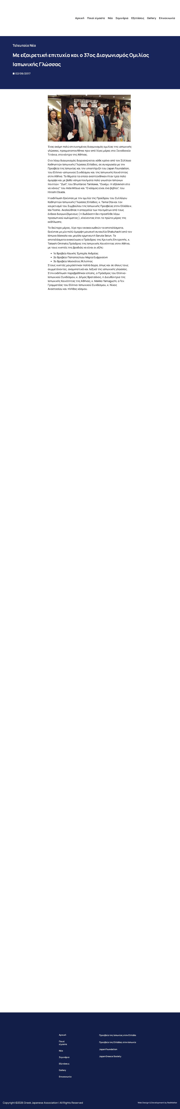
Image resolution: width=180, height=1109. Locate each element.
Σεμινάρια (122, 18)
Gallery (151, 18)
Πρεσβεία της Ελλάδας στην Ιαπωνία (117, 1042)
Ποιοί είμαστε (96, 18)
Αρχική (79, 18)
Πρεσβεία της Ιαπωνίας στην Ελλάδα (117, 1035)
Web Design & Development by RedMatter (157, 1102)
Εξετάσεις (137, 18)
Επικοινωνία (167, 18)
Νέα (110, 18)
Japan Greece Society (110, 1056)
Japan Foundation (108, 1049)
